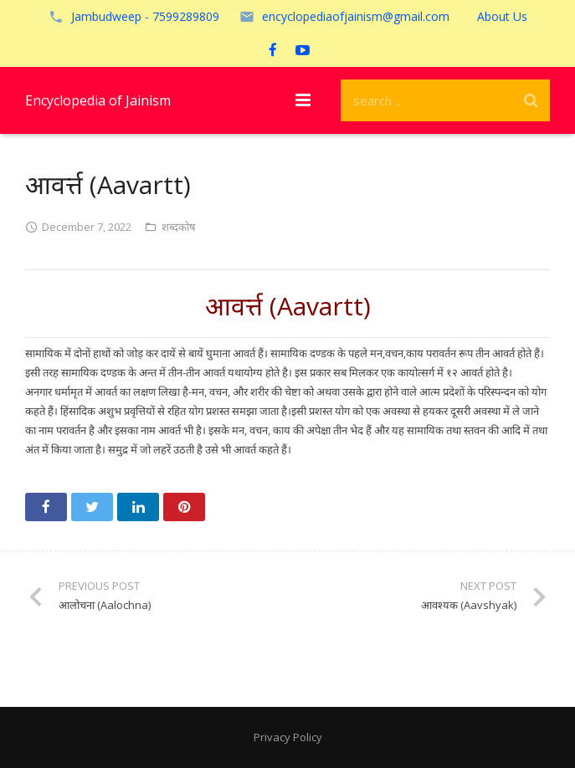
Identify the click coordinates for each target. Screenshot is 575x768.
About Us (502, 16)
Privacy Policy (288, 737)
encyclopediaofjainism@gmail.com (355, 16)
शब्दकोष (179, 226)
